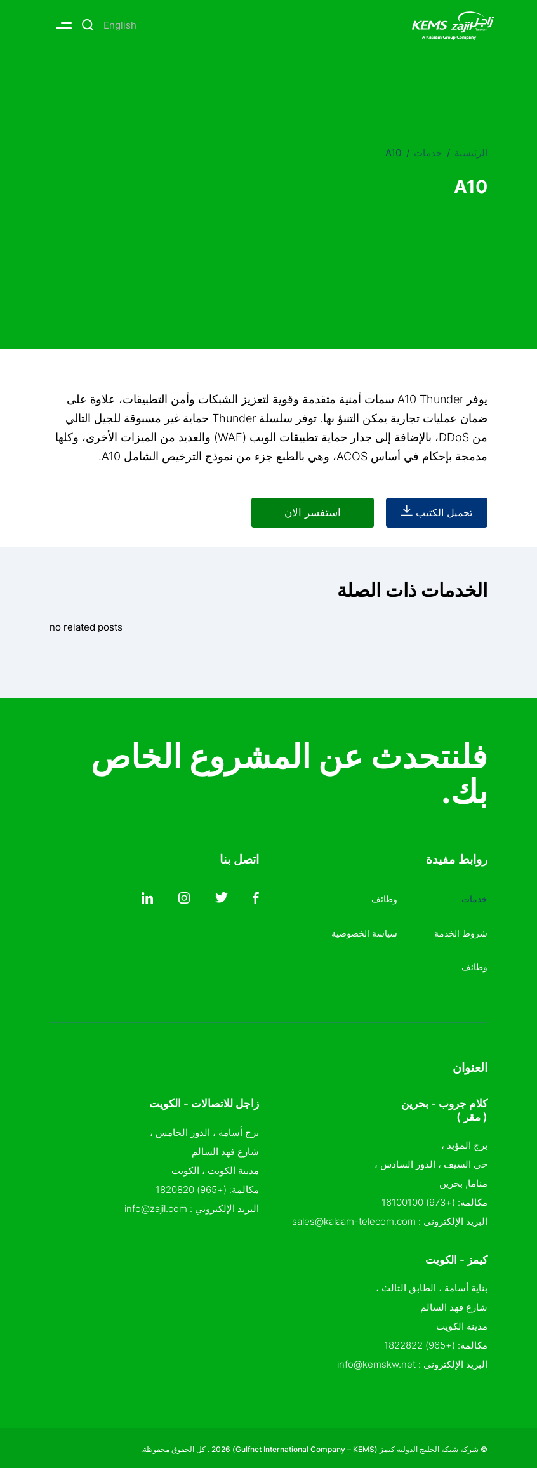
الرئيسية (470, 153)
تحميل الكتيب (430, 512)
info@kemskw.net (376, 1361)
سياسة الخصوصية (361, 930)
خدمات (428, 153)
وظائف (473, 964)
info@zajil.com (155, 1205)
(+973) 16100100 (418, 1199)
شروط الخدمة (459, 930)
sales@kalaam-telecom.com (354, 1218)
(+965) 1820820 (191, 1186)
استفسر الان (287, 512)
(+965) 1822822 (419, 1342)
